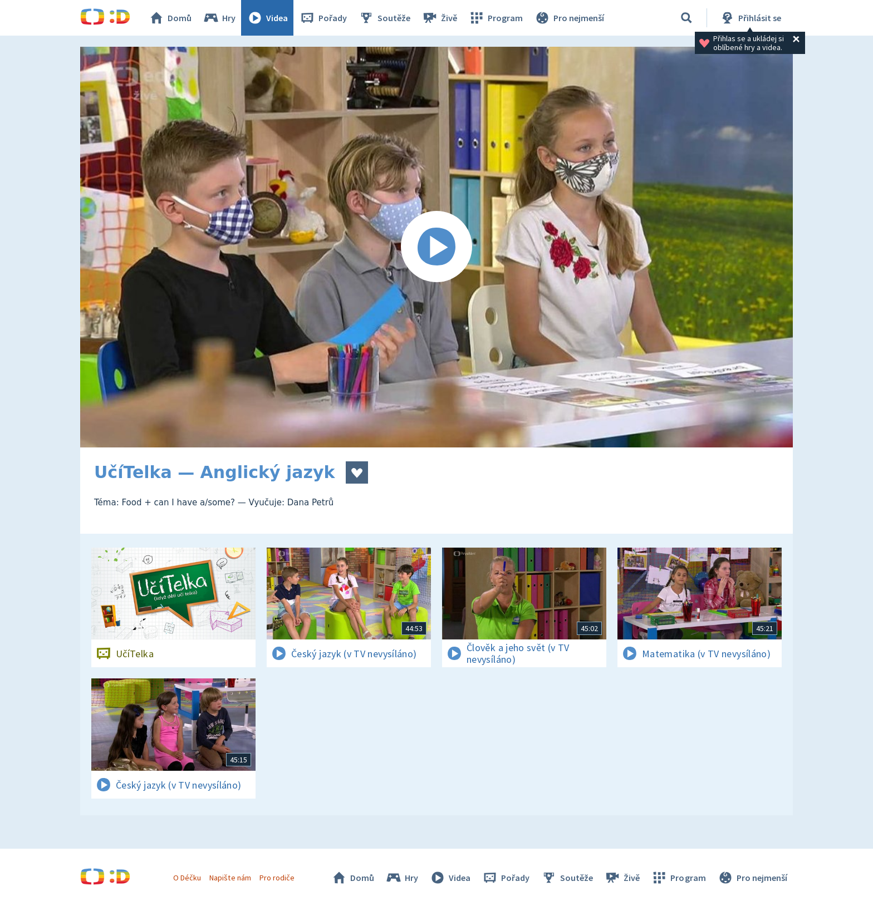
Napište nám (230, 878)
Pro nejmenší (569, 17)
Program (495, 17)
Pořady (323, 17)
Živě (439, 17)
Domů (170, 17)
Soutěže (384, 17)
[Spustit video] (436, 247)
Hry (219, 17)
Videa (267, 17)
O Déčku (187, 878)
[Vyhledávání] (686, 18)
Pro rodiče (277, 878)
